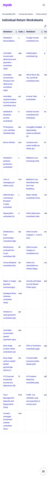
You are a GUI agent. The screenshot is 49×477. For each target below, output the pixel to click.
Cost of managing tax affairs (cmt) (9, 182)
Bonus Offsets (9, 142)
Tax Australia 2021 (9, 14)
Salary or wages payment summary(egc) (9, 284)
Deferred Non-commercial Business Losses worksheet (9, 201)
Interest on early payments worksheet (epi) (9, 315)
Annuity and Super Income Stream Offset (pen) (33, 284)
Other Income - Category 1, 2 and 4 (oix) (34, 235)
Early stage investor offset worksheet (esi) (9, 349)
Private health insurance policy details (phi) (32, 361)
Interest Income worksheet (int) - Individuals (32, 115)
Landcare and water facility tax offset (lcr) (33, 145)
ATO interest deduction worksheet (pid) (32, 379)
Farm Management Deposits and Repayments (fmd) (8, 401)
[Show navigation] (43, 471)
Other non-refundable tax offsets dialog (32, 266)
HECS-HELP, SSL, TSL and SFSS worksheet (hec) (33, 78)
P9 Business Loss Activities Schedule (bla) (9, 130)
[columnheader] (9, 32)
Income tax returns (26, 14)
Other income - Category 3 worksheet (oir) (32, 250)
